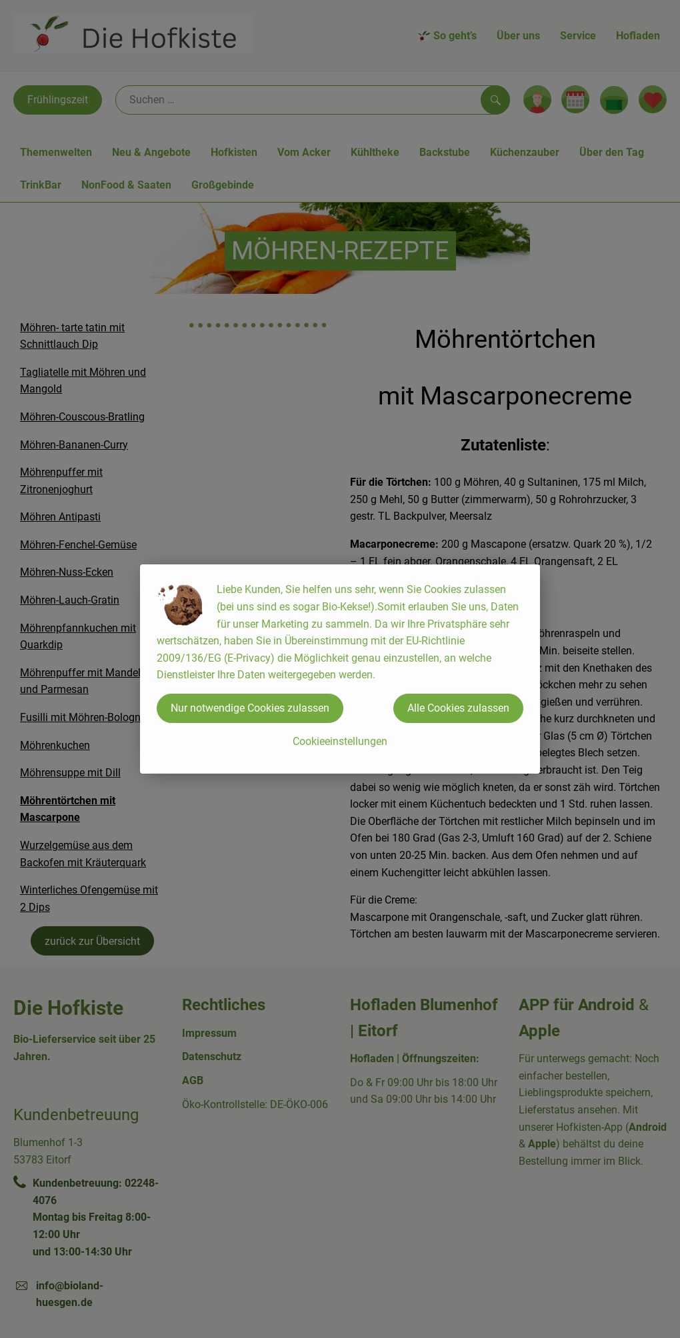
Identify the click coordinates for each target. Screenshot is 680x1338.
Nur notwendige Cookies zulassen (250, 708)
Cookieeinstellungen (340, 741)
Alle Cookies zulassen (458, 708)
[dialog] (340, 669)
